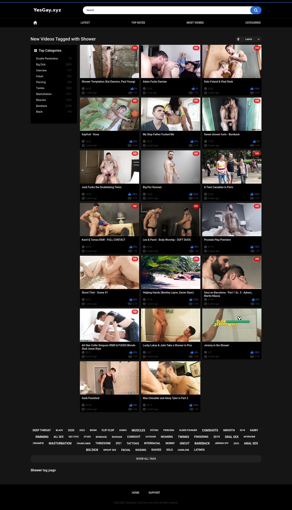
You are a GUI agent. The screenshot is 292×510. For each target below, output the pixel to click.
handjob (183, 449)
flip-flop (108, 430)
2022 (82, 430)
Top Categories (50, 50)
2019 (216, 436)
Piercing (54, 82)
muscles (138, 430)
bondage (101, 436)
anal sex (251, 443)
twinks (183, 437)
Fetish (54, 76)
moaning (167, 436)
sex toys (74, 436)
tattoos (133, 443)
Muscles (54, 100)
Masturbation (54, 94)
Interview (54, 70)
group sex (109, 449)
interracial (152, 443)
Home (35, 23)
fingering (201, 436)
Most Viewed (195, 22)
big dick (92, 450)
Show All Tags (146, 458)
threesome (103, 443)
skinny (170, 443)
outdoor (150, 436)
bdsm (93, 430)
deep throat (42, 430)
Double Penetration (54, 58)
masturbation (60, 443)
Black (54, 111)
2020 (71, 430)
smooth (229, 430)
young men (84, 443)
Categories (253, 22)
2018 (242, 430)
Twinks (54, 88)
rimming (42, 437)
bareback (202, 443)
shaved (156, 449)
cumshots (210, 430)
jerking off (221, 443)
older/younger (188, 430)
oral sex (232, 437)
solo (169, 449)
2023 (236, 443)
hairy (254, 430)
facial (125, 450)
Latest (85, 22)
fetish (154, 430)
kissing (141, 450)
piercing (168, 430)
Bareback (54, 106)
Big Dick (54, 64)
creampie (38, 443)
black (59, 430)
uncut (185, 443)
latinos (199, 449)
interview (249, 436)
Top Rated (138, 22)
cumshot (133, 436)
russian (117, 436)
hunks (123, 430)
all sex (59, 436)
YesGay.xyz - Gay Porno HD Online (142, 502)
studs (87, 436)
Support (154, 492)
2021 (119, 443)
